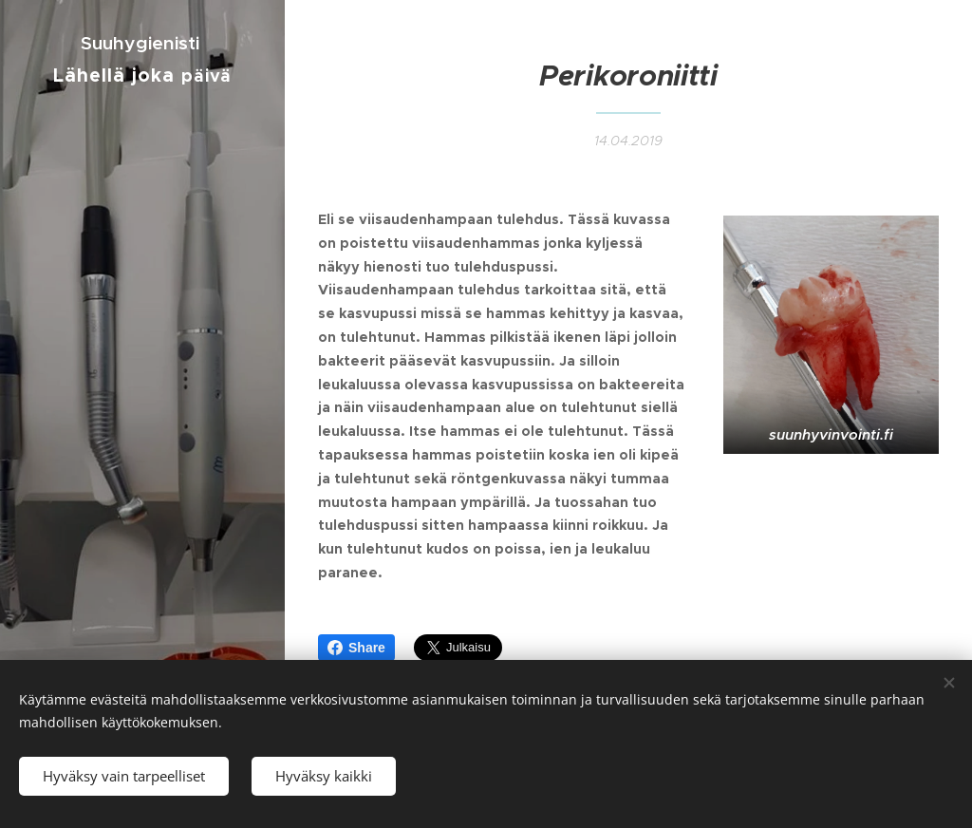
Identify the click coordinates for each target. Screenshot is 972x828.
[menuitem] (142, 160)
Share (356, 647)
